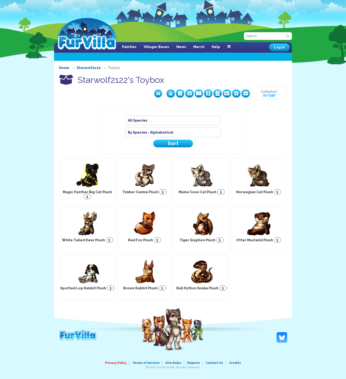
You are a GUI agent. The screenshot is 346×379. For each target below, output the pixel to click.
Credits (235, 363)
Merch (198, 47)
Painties (129, 47)
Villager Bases (156, 47)
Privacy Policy (116, 363)
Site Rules (173, 363)
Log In (279, 47)
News (181, 47)
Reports (193, 363)
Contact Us (214, 363)
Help (216, 47)
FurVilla (86, 34)
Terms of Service (146, 363)
